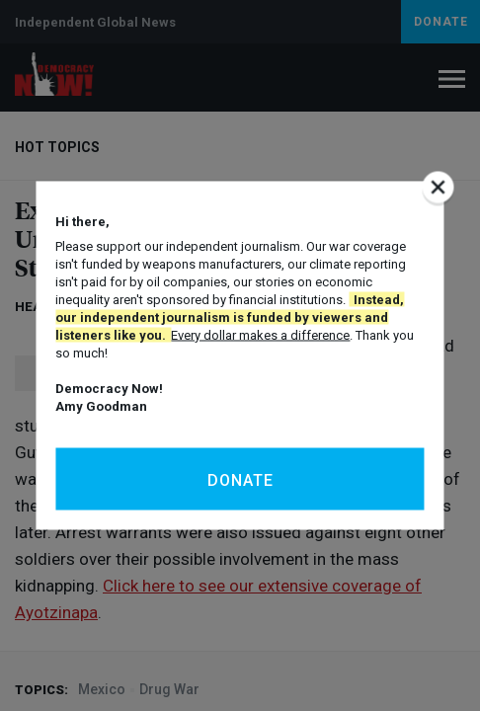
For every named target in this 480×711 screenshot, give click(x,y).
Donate (240, 480)
